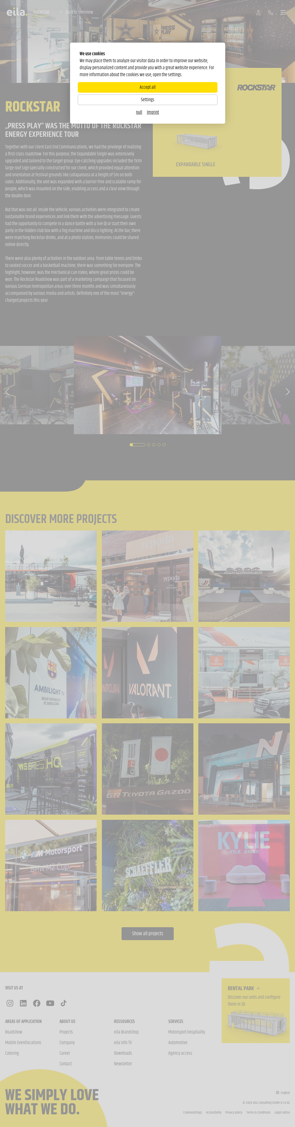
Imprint (153, 112)
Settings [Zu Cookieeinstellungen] (147, 99)
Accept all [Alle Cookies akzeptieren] (148, 87)
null (139, 112)
